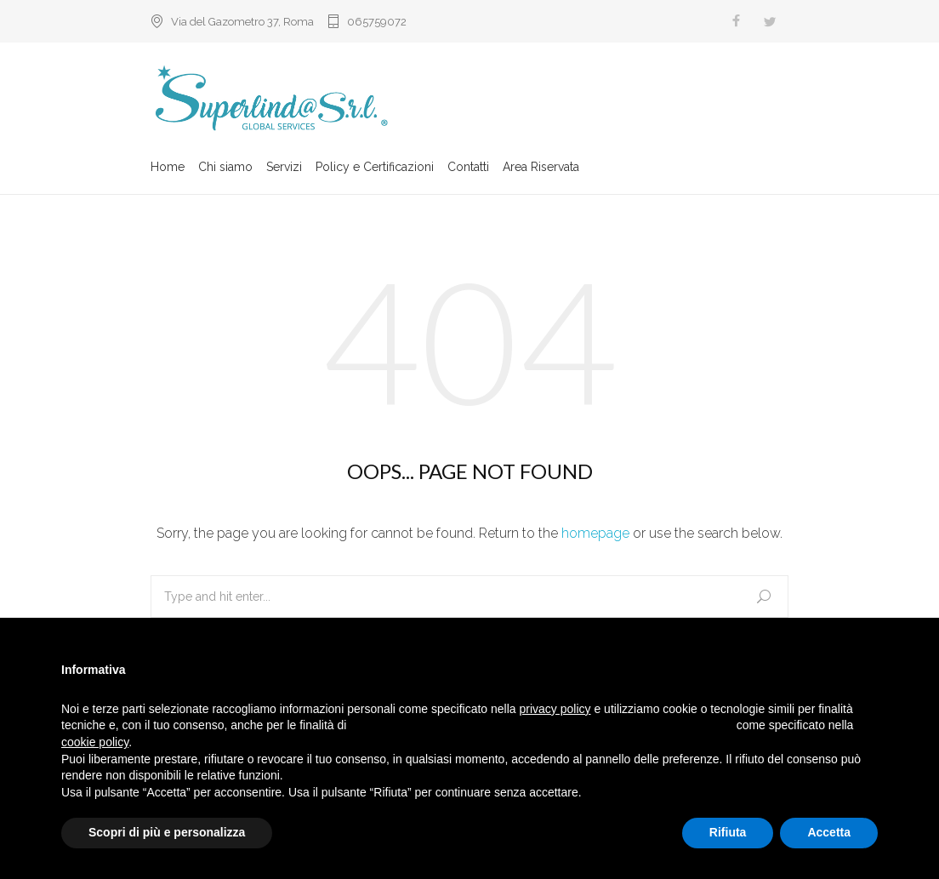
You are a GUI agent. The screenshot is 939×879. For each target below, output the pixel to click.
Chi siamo (225, 167)
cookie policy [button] (94, 742)
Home (168, 167)
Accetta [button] (829, 832)
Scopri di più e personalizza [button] (166, 832)
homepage (595, 533)
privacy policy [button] (555, 709)
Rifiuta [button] (728, 832)
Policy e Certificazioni (375, 167)
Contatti (468, 167)
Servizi (284, 167)
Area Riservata (541, 167)
